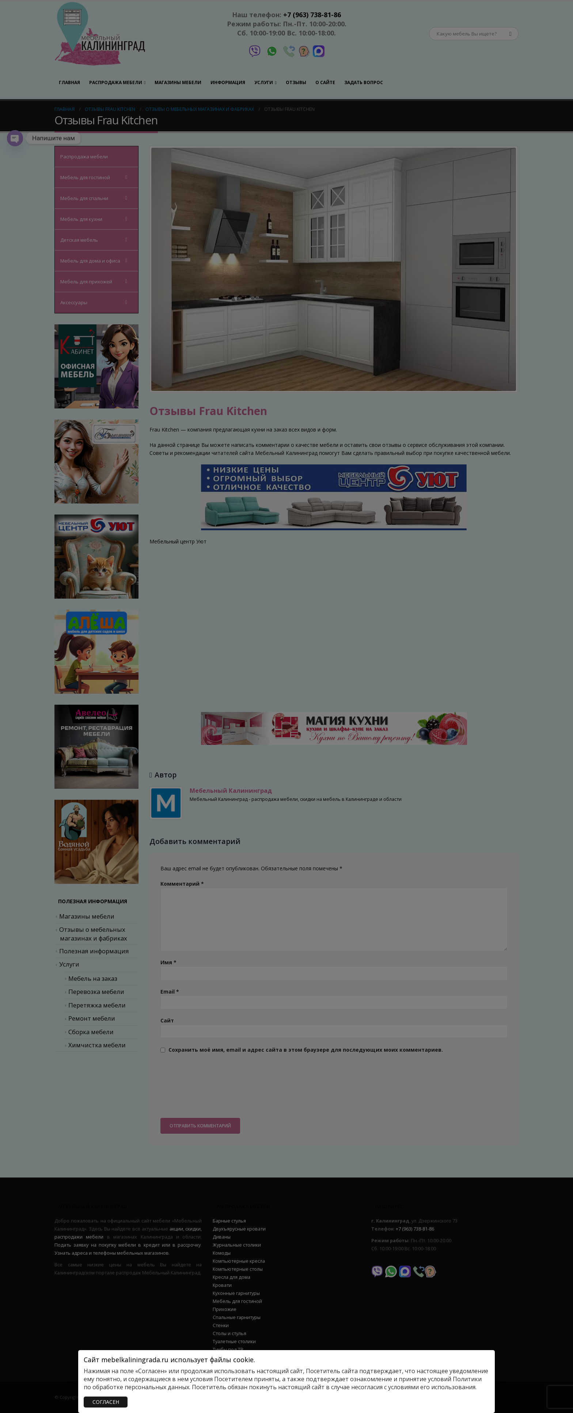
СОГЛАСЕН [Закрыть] (105, 1401)
